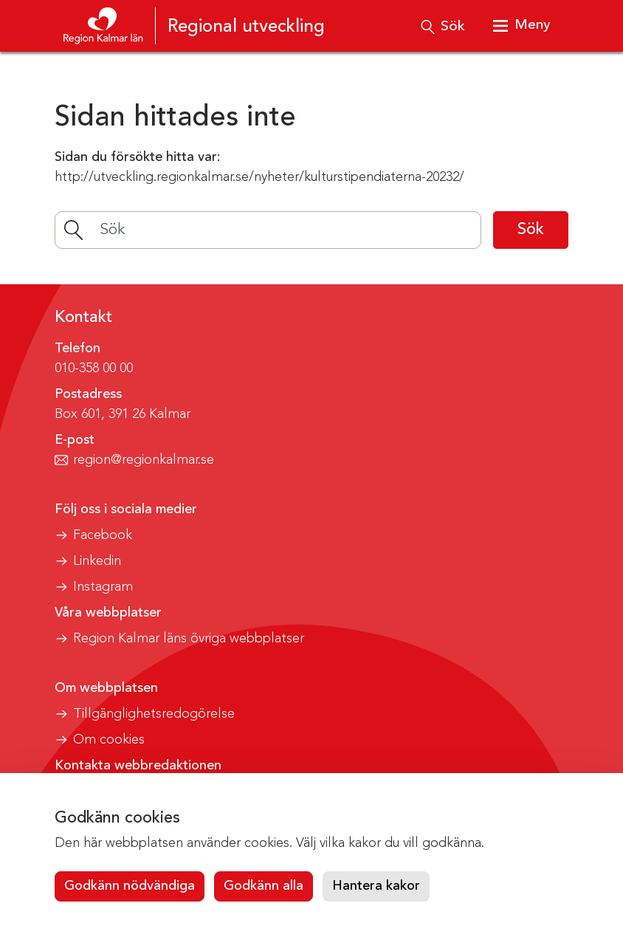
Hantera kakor (376, 886)
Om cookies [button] (109, 739)
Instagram (103, 587)
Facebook (102, 535)
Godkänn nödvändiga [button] (129, 886)
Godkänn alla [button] (263, 886)
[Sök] (268, 230)
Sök (530, 230)
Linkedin (97, 561)
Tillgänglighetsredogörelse (154, 714)
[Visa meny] (521, 26)
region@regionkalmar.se (143, 460)
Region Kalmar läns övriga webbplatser (188, 638)
